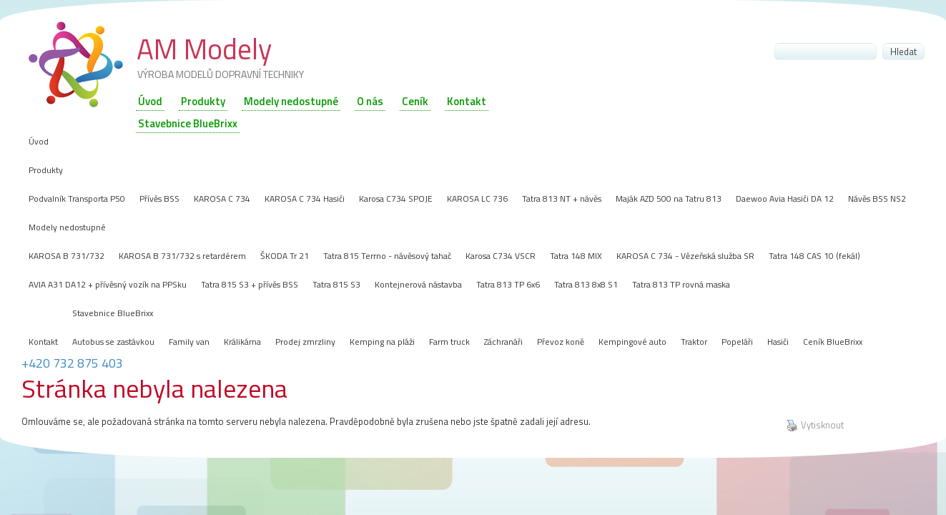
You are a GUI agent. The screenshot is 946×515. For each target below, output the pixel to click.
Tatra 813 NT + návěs (561, 198)
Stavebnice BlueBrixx (112, 313)
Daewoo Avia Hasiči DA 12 (785, 198)
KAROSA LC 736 (477, 198)
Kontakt (466, 101)
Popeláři (737, 341)
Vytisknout (815, 425)
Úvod (150, 101)
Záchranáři (503, 341)
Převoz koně (560, 341)
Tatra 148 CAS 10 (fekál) (814, 256)
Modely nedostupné (291, 101)
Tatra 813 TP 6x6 (508, 284)
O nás (370, 101)
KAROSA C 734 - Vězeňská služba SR (685, 256)
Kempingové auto (632, 341)
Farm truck (449, 341)
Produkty (203, 101)
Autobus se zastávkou (113, 341)
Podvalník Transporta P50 (77, 198)
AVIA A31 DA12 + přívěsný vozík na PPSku (108, 284)
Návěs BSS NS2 (877, 198)
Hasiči (778, 341)
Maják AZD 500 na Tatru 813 (668, 198)
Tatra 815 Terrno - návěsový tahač (387, 256)
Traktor (694, 341)
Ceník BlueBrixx (832, 341)
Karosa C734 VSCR (500, 256)
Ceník (415, 101)
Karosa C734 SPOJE (396, 198)
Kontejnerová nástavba (418, 284)
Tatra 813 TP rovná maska (681, 284)
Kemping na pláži (382, 341)
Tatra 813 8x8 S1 (586, 284)
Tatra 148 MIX (576, 256)
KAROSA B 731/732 (66, 256)
